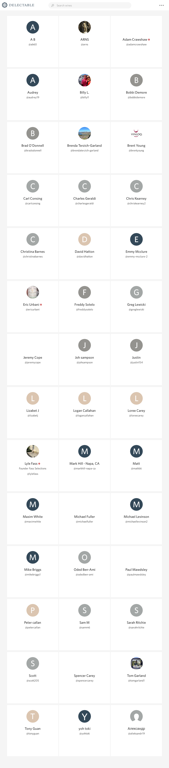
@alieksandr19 (136, 733)
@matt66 (136, 468)
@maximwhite (32, 521)
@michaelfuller (84, 521)
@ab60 (33, 44)
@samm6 (84, 627)
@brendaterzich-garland (84, 150)
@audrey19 (32, 97)
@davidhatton (85, 256)
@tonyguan (32, 733)
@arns (84, 44)
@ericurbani (33, 309)
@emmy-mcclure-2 (136, 256)
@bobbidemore (136, 97)
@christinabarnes (33, 256)
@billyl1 (84, 97)
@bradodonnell (32, 150)
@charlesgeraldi (84, 203)
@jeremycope (33, 362)
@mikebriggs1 (33, 574)
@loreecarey (136, 415)
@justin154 (136, 362)
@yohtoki (84, 733)
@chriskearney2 (136, 203)
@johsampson (85, 362)
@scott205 (32, 680)
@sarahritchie (136, 627)
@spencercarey (84, 680)
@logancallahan (84, 415)
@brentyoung (136, 150)
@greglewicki (136, 309)
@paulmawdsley (136, 574)
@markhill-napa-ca (85, 468)
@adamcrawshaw (136, 44)
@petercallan (32, 627)
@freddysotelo (84, 309)
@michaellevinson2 (136, 521)
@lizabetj (32, 415)
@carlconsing (32, 203)
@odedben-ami (84, 574)
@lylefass (32, 473)
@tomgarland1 (136, 680)
